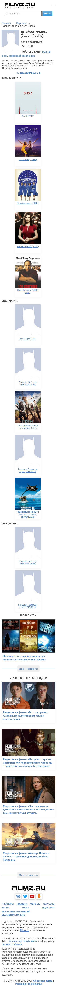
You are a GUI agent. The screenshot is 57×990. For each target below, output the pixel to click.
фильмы (35, 904)
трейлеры (8, 904)
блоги (5, 907)
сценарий (15, 55)
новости (22, 904)
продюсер (28, 55)
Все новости (28, 668)
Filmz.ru (24, 930)
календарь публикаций (16, 911)
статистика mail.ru (13, 915)
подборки (48, 907)
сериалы (48, 904)
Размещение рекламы (28, 984)
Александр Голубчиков (23, 941)
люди (25, 907)
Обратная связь (42, 980)
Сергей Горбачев (12, 944)
